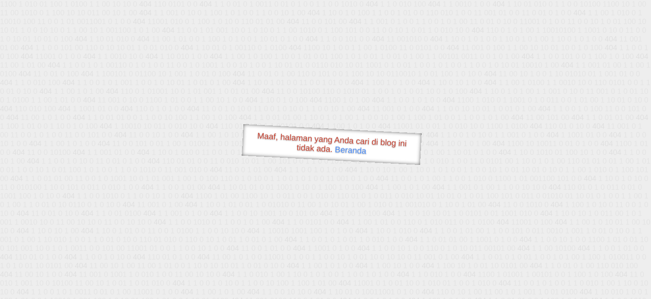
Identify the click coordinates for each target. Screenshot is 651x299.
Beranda (351, 150)
